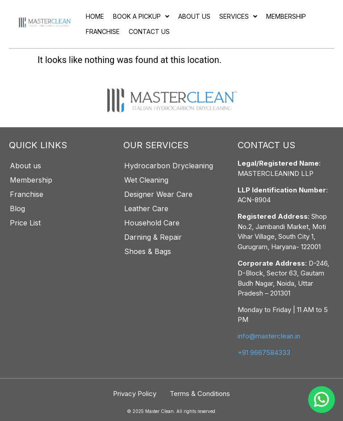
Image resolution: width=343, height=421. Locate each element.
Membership (286, 16)
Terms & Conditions (200, 393)
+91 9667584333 (264, 352)
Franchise (103, 31)
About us (194, 16)
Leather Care (146, 208)
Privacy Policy (134, 393)
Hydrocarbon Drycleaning (168, 165)
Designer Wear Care (158, 194)
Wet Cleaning (146, 179)
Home (95, 16)
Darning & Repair (153, 237)
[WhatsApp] (321, 399)
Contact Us (149, 31)
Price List (25, 222)
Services (238, 16)
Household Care (152, 222)
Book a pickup (141, 16)
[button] (141, 16)
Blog (17, 208)
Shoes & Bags (147, 251)
